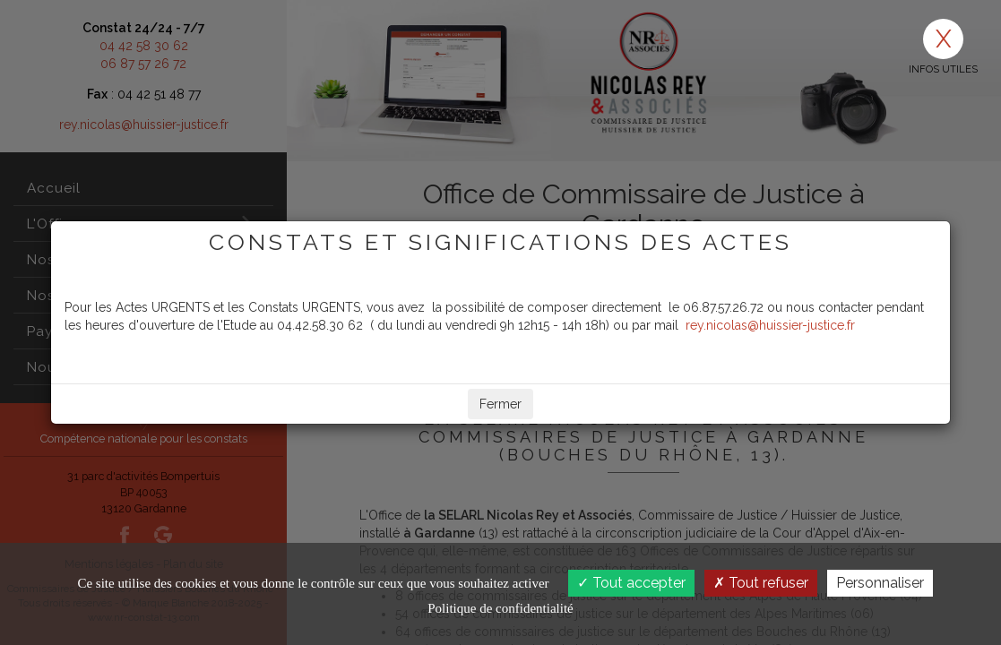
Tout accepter (631, 582)
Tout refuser (760, 582)
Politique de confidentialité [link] (500, 608)
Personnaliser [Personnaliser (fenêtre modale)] (880, 582)
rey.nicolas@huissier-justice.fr (770, 325)
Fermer (500, 404)
